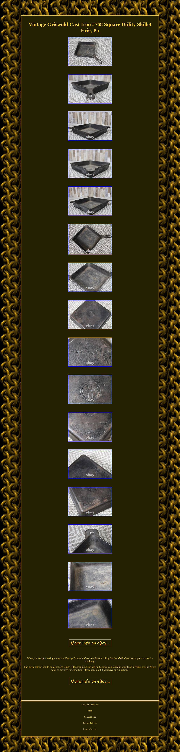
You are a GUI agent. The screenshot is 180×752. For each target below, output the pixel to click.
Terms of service (90, 729)
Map (90, 711)
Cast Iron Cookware (90, 704)
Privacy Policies (90, 723)
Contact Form (90, 717)
